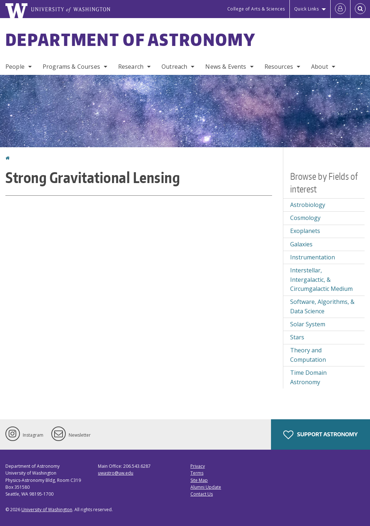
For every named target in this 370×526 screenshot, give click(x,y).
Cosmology (305, 218)
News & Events (225, 67)
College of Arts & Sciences (256, 9)
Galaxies (301, 244)
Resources (278, 67)
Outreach (174, 67)
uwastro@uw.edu (115, 473)
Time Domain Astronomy (308, 377)
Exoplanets (305, 231)
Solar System (307, 324)
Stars (297, 337)
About (319, 67)
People (15, 67)
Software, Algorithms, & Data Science (322, 306)
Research (130, 67)
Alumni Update (205, 487)
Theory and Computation (308, 355)
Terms (196, 473)
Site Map (199, 480)
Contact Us (201, 494)
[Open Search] (360, 9)
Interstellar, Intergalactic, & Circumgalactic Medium (321, 279)
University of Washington (46, 509)
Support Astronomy (320, 435)
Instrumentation (312, 257)
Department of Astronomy (130, 39)
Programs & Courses (71, 67)
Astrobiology (307, 205)
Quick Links (306, 9)
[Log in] (340, 9)
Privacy (197, 466)
